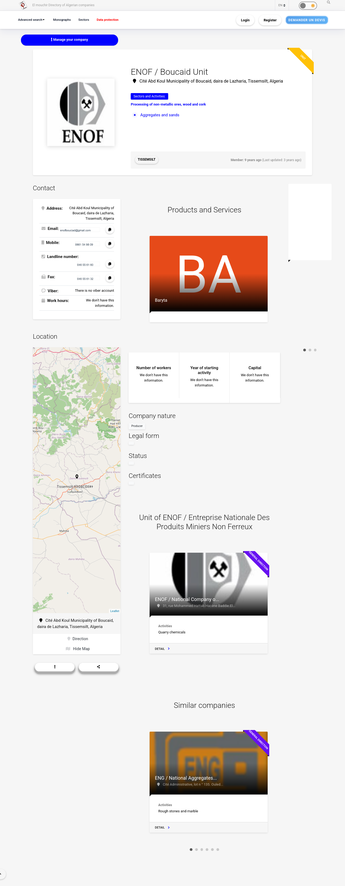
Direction (77, 638)
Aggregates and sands (160, 115)
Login (245, 20)
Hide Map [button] (77, 649)
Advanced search (31, 20)
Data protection (111, 20)
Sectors (86, 20)
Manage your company (69, 40)
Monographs (63, 20)
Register (270, 20)
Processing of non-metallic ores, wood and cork (168, 105)
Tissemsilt (147, 160)
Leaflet (114, 610)
